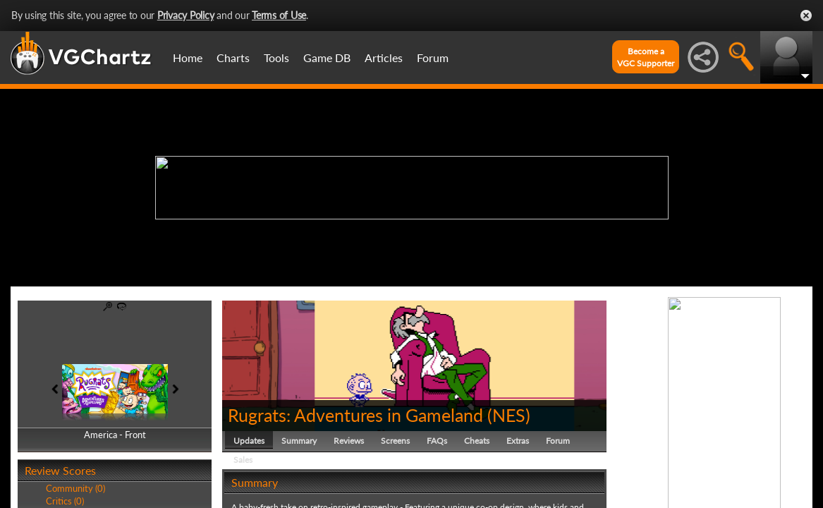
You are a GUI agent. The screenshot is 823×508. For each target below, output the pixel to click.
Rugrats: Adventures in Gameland (355, 414)
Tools (276, 57)
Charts (233, 57)
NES (508, 414)
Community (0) (75, 488)
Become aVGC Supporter (645, 57)
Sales (242, 459)
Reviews (349, 440)
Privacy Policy (185, 15)
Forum (433, 57)
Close (806, 15)
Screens (395, 440)
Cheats (476, 440)
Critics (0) (65, 501)
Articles (384, 57)
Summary (299, 440)
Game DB (326, 57)
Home (187, 57)
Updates (248, 440)
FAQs (437, 440)
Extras (517, 440)
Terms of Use (279, 15)
